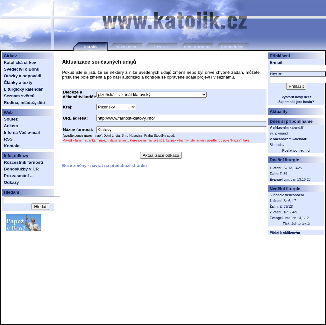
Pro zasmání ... (18, 175)
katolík (90, 47)
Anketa (11, 125)
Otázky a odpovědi (22, 75)
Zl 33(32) (286, 206)
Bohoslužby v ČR (21, 169)
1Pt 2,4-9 (290, 212)
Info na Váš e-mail (22, 132)
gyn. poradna (197, 47)
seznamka (126, 47)
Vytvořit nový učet (296, 97)
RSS (8, 139)
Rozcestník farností (23, 162)
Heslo (275, 74)
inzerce (161, 47)
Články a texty (18, 82)
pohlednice (232, 47)
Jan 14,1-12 (299, 218)
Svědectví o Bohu (21, 69)
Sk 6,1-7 (289, 201)
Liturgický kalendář (23, 89)
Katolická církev (20, 62)
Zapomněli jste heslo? (296, 102)
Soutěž (11, 119)
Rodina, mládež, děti (24, 102)
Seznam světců (19, 95)
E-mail (276, 62)
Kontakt (12, 145)
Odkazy (11, 182)
